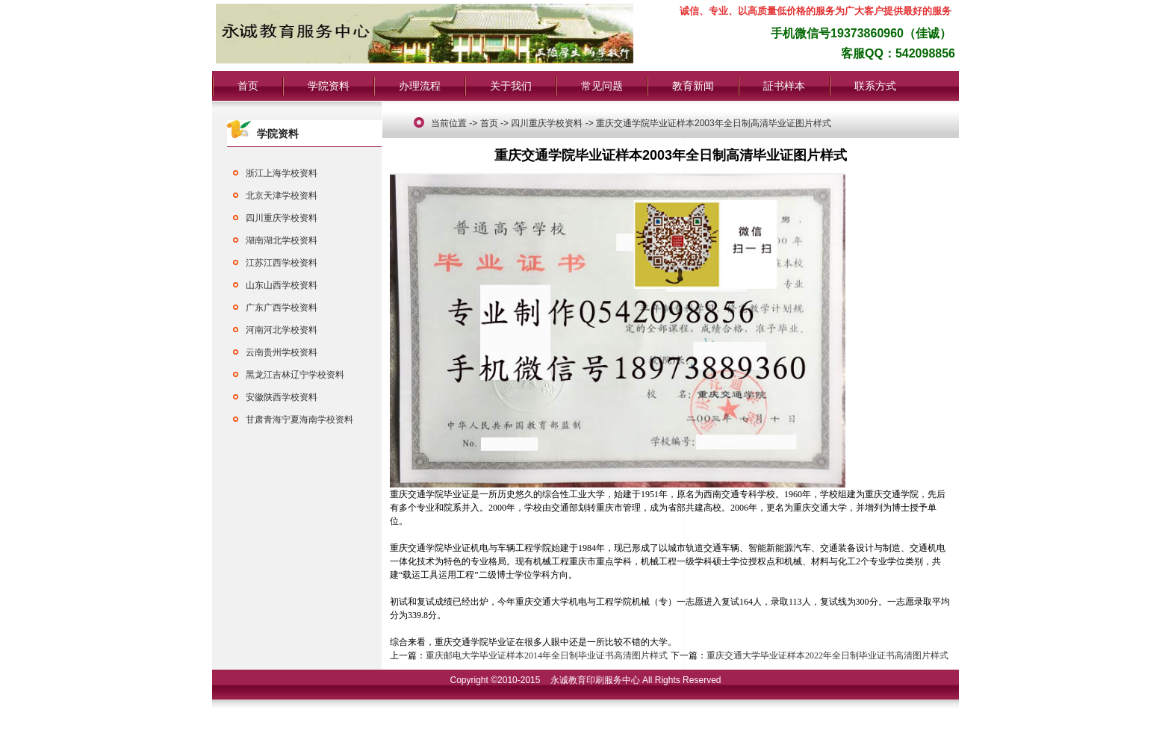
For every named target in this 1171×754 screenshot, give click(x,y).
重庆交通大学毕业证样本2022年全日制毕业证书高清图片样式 (827, 655)
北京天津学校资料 (281, 195)
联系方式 (875, 86)
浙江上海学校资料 (281, 173)
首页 (247, 86)
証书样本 (784, 86)
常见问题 (602, 86)
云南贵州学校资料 (281, 352)
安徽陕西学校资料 (281, 397)
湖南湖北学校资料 (281, 240)
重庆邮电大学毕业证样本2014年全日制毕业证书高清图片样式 (547, 655)
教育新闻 (693, 86)
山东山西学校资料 (281, 285)
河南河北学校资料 (281, 330)
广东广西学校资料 (281, 307)
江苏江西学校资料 (281, 263)
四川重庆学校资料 (281, 218)
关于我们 (511, 86)
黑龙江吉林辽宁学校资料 (295, 375)
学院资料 (329, 86)
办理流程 (420, 86)
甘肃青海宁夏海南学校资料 (299, 419)
